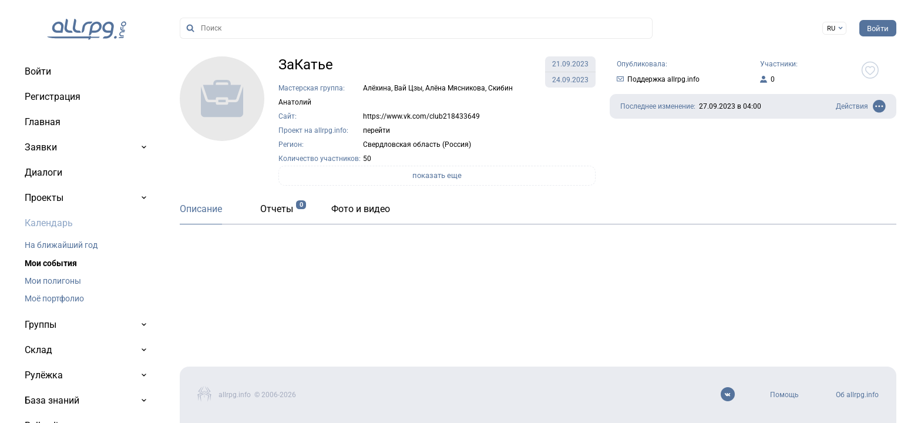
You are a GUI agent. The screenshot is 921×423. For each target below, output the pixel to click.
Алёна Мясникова (455, 88)
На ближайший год (61, 245)
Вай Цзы (408, 88)
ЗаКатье (305, 64)
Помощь (784, 395)
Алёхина (377, 88)
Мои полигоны (53, 281)
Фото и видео (360, 208)
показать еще (437, 175)
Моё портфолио (54, 298)
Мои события (51, 263)
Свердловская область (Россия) (417, 144)
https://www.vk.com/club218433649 (421, 116)
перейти (376, 130)
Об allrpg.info (857, 395)
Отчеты (276, 208)
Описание (201, 208)
